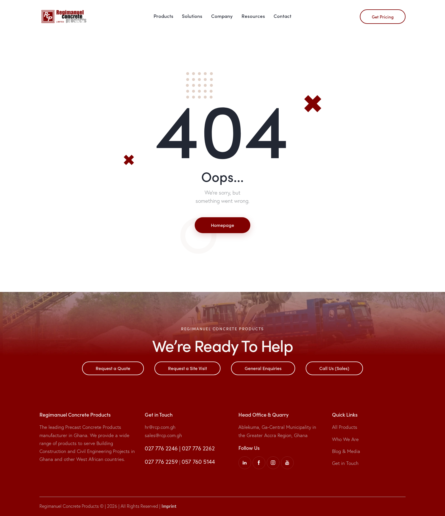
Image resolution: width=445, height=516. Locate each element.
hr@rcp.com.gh (160, 427)
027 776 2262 (198, 448)
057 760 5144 (198, 461)
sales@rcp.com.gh (163, 435)
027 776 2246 (161, 448)
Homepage (222, 225)
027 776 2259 (161, 461)
